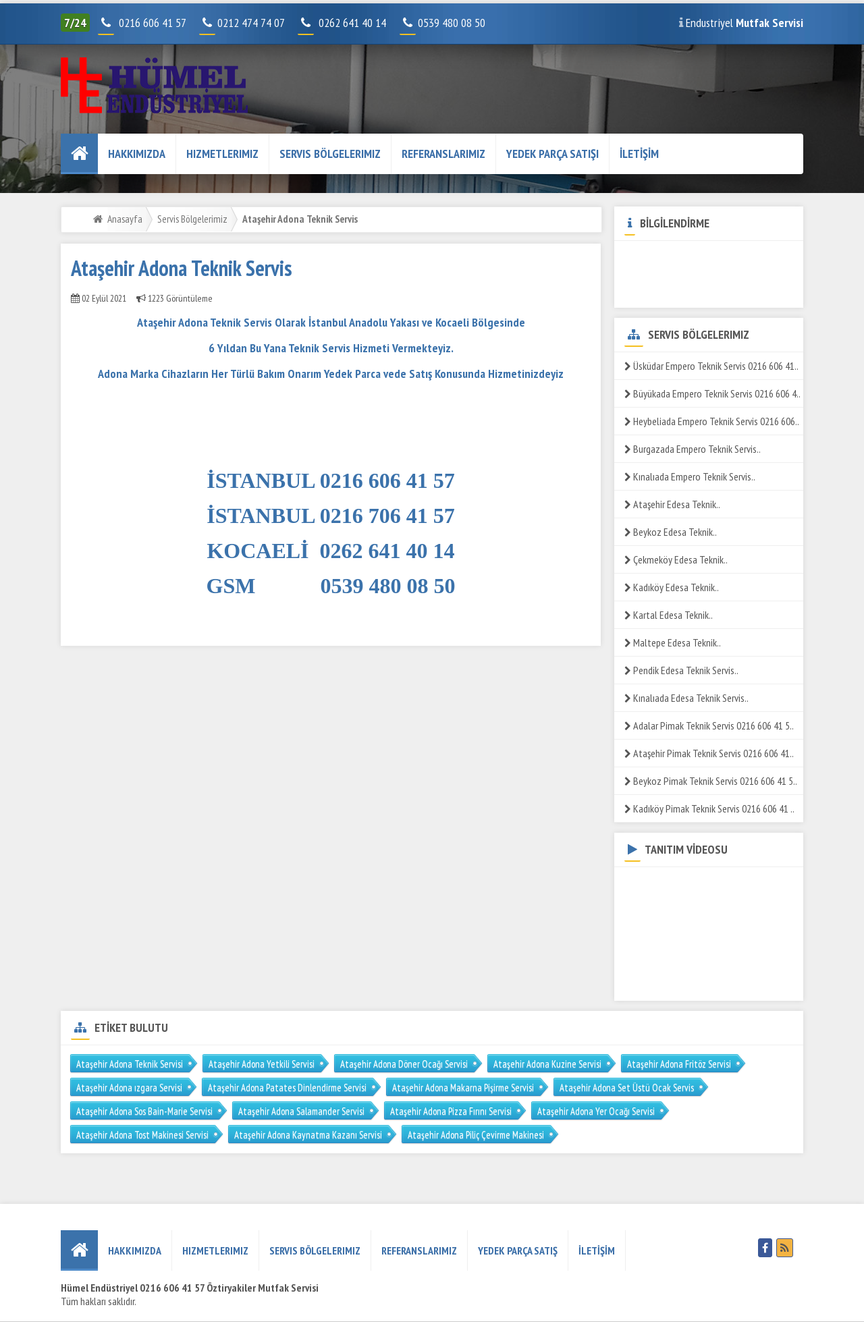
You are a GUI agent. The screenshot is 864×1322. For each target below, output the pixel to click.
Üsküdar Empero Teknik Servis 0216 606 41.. (711, 366)
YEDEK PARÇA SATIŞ (518, 1250)
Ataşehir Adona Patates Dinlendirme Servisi (287, 1087)
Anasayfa (124, 218)
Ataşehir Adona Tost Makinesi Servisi (142, 1134)
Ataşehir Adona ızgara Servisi (129, 1087)
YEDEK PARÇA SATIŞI (552, 153)
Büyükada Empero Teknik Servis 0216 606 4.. (712, 393)
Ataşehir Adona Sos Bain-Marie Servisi (144, 1111)
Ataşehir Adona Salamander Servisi (301, 1111)
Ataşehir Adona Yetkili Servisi (262, 1063)
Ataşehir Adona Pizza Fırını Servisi (451, 1111)
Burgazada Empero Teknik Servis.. (692, 449)
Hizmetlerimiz (222, 153)
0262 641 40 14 (358, 22)
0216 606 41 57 (151, 22)
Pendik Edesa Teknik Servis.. (681, 670)
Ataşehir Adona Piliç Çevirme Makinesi (476, 1134)
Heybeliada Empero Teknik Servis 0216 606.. (711, 421)
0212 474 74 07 (243, 22)
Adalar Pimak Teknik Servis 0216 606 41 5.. (709, 725)
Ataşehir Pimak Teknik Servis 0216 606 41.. (709, 753)
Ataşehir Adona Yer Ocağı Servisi (596, 1111)
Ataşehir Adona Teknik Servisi (129, 1063)
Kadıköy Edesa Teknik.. (671, 587)
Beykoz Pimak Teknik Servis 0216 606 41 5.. (710, 781)
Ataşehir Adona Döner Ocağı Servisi (404, 1063)
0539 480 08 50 (444, 22)
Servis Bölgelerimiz (330, 153)
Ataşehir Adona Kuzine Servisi (547, 1063)
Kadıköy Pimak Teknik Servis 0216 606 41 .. (709, 808)
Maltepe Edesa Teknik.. (672, 642)
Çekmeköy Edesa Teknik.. (676, 559)
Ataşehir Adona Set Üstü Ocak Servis (627, 1087)
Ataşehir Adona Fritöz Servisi (679, 1063)
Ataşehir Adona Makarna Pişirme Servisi (463, 1087)
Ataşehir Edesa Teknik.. (672, 504)
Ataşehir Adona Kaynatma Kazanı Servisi (308, 1134)
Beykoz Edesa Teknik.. (670, 532)
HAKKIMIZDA (136, 153)
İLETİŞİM (639, 153)
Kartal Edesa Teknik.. (668, 615)
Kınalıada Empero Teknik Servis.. (689, 476)
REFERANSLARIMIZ (443, 153)
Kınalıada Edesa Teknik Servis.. (686, 698)
